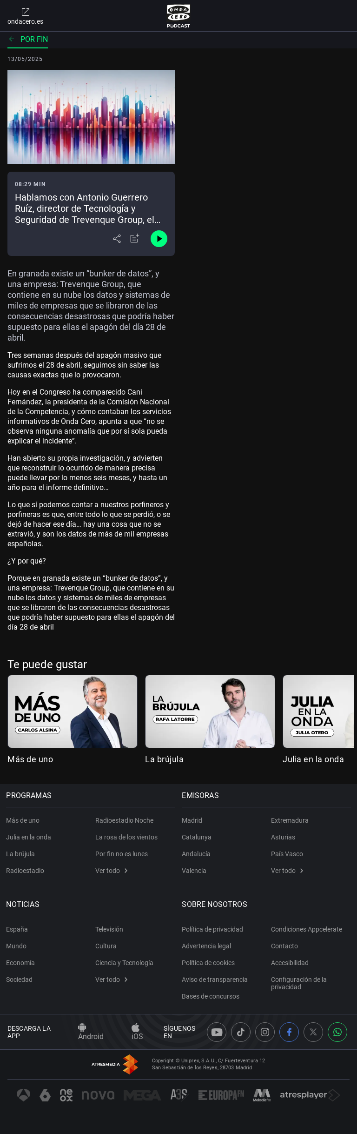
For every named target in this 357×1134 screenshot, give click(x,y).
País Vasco (287, 854)
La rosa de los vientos (126, 837)
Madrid (193, 820)
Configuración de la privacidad (299, 983)
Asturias (283, 837)
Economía (21, 962)
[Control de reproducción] (159, 238)
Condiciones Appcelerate (306, 929)
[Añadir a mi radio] (134, 238)
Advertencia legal (207, 946)
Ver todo (111, 870)
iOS (137, 1032)
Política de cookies (209, 962)
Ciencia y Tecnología (124, 962)
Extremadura (290, 820)
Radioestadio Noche (124, 820)
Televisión (109, 929)
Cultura (106, 946)
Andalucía (197, 854)
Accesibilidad (290, 962)
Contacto (284, 946)
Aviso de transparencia (216, 979)
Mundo (17, 946)
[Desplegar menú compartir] (116, 238)
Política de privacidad (214, 929)
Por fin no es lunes (121, 854)
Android (91, 1032)
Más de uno (30, 759)
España (18, 929)
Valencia (195, 870)
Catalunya (198, 837)
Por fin (27, 39)
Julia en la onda (313, 759)
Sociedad (20, 979)
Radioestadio (26, 870)
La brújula (164, 759)
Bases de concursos (212, 996)
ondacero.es (25, 16)
